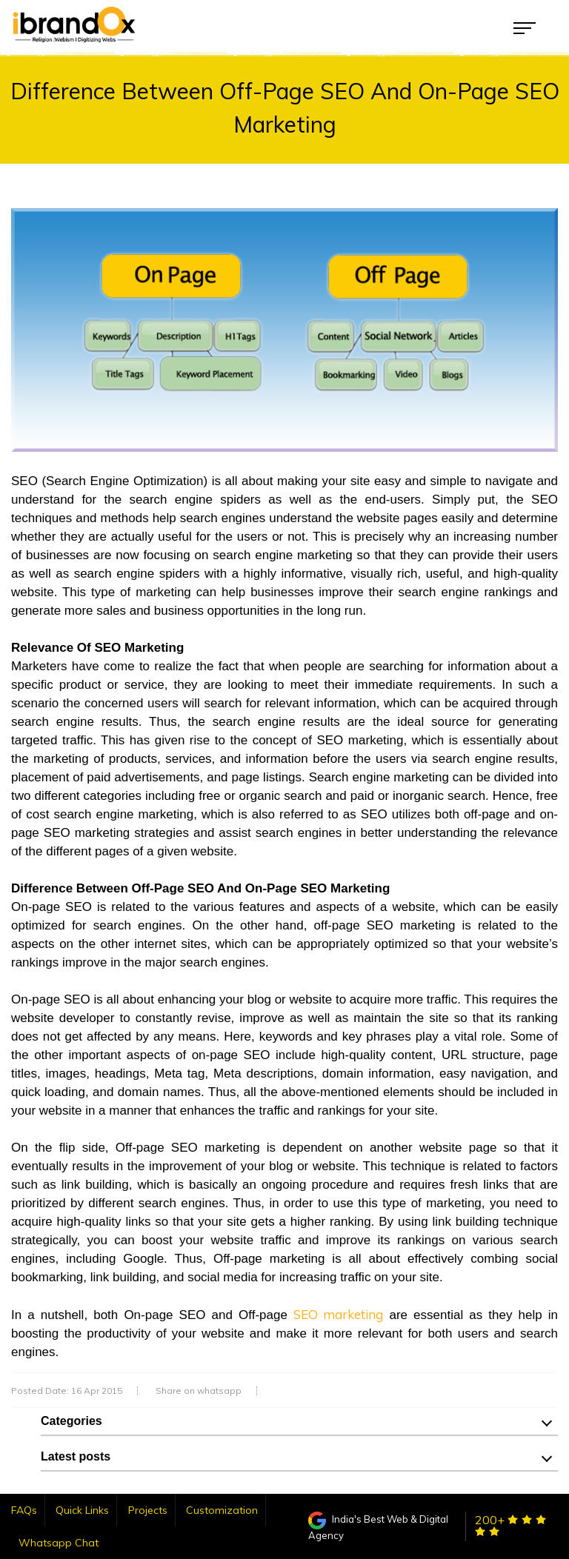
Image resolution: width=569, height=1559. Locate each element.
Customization (222, 1510)
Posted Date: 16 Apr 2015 (66, 1390)
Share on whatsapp (199, 1390)
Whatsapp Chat (59, 1542)
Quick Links (82, 1510)
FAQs (24, 1510)
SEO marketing (338, 1314)
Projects (147, 1510)
